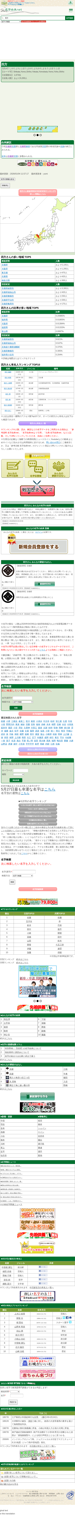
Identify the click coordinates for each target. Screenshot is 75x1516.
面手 (60, 929)
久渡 (65, 721)
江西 (52, 744)
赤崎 (43, 724)
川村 (3, 1137)
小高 (3, 724)
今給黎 (68, 737)
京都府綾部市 (8, 288)
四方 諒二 (8, 411)
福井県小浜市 (8, 355)
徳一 (53, 731)
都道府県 (5, 1385)
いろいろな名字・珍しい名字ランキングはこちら (38, 805)
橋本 (3, 1134)
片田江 (34, 728)
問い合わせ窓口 (53, 442)
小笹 (15, 728)
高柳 (3, 1126)
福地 (38, 724)
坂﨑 (27, 734)
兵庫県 (23, 146)
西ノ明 (30, 741)
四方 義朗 (8, 372)
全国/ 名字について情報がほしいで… (19, 1470)
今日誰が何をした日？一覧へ (42, 1440)
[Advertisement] (37, 41)
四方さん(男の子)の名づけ (37, 749)
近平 (3, 1145)
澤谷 (21, 728)
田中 (32, 734)
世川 (28, 721)
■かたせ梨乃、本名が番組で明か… (11, 1187)
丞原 (37, 731)
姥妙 (23, 724)
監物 (56, 728)
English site (51, 1489)
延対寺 (4, 728)
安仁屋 (59, 721)
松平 (17, 731)
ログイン (38, 532)
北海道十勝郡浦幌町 (11, 347)
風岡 (32, 731)
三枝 (65, 1063)
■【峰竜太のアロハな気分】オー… (11, 1171)
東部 (28, 146)
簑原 (6, 1021)
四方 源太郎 (8, 388)
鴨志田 (60, 741)
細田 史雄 (7, 1265)
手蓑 (24, 741)
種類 (4, 774)
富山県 (5, 331)
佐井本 (41, 1130)
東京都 (5, 273)
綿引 (52, 737)
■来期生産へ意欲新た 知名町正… (11, 1183)
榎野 (22, 734)
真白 (19, 741)
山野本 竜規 (19, 1320)
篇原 (33, 721)
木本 (48, 724)
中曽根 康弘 (19, 1337)
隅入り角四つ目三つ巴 (19, 1071)
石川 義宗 (19, 1341)
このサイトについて (7, 1487)
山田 (29, 941)
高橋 (29, 937)
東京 (57, 737)
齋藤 (66, 741)
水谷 (64, 724)
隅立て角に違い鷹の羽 (19, 1079)
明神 (60, 734)
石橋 (59, 724)
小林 (29, 933)
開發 (60, 933)
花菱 (9, 1063)
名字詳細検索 (38, 714)
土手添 (7, 1017)
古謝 (45, 728)
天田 (44, 146)
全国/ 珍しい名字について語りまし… (19, 1466)
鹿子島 (41, 1137)
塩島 (42, 731)
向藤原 (40, 737)
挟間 (11, 737)
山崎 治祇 (19, 1345)
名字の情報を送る (7, 179)
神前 (17, 734)
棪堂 (40, 1114)
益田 (36, 741)
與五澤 (7, 1013)
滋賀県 (5, 327)
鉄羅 (3, 721)
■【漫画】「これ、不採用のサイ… (11, 1194)
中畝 (11, 734)
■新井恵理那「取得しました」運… (11, 1175)
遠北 (11, 731)
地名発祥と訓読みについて (17, 1046)
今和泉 (70, 724)
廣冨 (37, 734)
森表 (40, 728)
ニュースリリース (21, 1487)
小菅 (48, 731)
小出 (3, 1130)
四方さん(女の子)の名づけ (37, 754)
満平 (40, 1145)
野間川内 (10, 724)
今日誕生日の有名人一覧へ (38, 820)
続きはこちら (22, 959)
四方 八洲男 (8, 383)
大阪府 (5, 269)
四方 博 (7, 394)
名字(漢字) (7, 698)
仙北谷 (4, 1149)
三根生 (14, 721)
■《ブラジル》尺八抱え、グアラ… (11, 1167)
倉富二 (22, 721)
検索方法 (6, 702)
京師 (62, 146)
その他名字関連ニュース (11, 1198)
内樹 (47, 744)
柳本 (40, 1118)
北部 (16, 156)
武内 (3, 734)
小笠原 (22, 744)
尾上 (3, 1141)
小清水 (39, 721)
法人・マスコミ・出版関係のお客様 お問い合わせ (28, 1489)
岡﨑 (61, 728)
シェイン (42, 1122)
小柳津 (49, 734)
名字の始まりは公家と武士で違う (20, 1050)
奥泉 (17, 724)
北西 (14, 146)
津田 (30, 1415)
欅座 (43, 1021)
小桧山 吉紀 (19, 1333)
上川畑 (18, 737)
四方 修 (7, 399)
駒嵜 (6, 1024)
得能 (60, 952)
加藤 (29, 952)
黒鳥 (48, 741)
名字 (3, 1389)
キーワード (7, 770)
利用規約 (52, 1487)
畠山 (42, 734)
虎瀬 (10, 744)
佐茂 (13, 741)
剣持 (50, 728)
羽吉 (3, 1118)
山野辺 (4, 744)
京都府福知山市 (9, 292)
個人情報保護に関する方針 (38, 1487)
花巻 (33, 724)
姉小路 (67, 728)
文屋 (27, 731)
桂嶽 (55, 734)
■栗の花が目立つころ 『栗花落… (11, 1159)
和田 (24, 737)
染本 (3, 1122)
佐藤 (22, 731)
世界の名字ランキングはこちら (37, 824)
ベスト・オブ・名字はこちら (38, 809)
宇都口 (69, 731)
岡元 (58, 731)
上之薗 (66, 734)
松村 (52, 721)
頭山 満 (19, 1325)
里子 (8, 741)
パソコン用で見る (32, 1485)
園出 (40, 1134)
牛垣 (70, 721)
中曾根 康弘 (7, 1261)
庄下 (34, 737)
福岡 (54, 741)
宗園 (28, 724)
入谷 (65, 1075)
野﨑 (65, 1079)
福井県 (5, 320)
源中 (15, 744)
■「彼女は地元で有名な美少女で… (11, 1190)
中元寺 (46, 721)
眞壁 (37, 744)
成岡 (46, 737)
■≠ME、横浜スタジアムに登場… (11, 1163)
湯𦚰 (43, 1017)
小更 (8, 721)
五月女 (29, 921)
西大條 (42, 741)
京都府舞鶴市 (8, 296)
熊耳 (63, 731)
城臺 (6, 731)
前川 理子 (19, 1329)
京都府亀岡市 (8, 304)
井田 (6, 737)
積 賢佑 (19, 1316)
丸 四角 (12, 1075)
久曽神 (27, 728)
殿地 (40, 1149)
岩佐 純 (7, 1273)
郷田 (65, 1071)
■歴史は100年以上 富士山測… (10, 1179)
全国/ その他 (8, 1474)
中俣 (3, 1114)
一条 (3, 741)
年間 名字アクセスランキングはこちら (38, 812)
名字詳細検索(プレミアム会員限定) (34, 21)
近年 (4, 156)
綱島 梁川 (7, 1278)
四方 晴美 (8, 377)
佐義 (58, 744)
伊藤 (29, 949)
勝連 (40, 1141)
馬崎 (42, 744)
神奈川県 (6, 280)
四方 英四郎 (8, 405)
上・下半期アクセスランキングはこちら (37, 816)
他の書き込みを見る (9, 1478)
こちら (42, 650)
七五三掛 (60, 945)
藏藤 (43, 1028)
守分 (62, 737)
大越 (71, 741)
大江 (29, 737)
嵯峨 (43, 1024)
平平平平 (30, 744)
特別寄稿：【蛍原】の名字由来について (23, 1042)
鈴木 (29, 925)
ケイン (41, 1126)
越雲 (60, 949)
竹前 (60, 925)
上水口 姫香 (19, 1308)
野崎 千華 (7, 1269)
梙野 (54, 724)
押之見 (7, 1028)
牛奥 (65, 1067)
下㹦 (43, 1013)
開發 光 (19, 1312)
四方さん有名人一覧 (38, 423)
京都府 (9, 146)
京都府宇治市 (8, 300)
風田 (10, 728)
